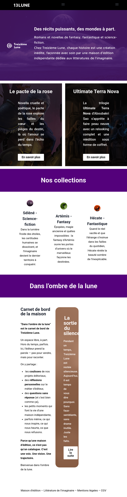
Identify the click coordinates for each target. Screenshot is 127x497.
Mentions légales (87, 490)
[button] (63, 4)
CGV (103, 490)
